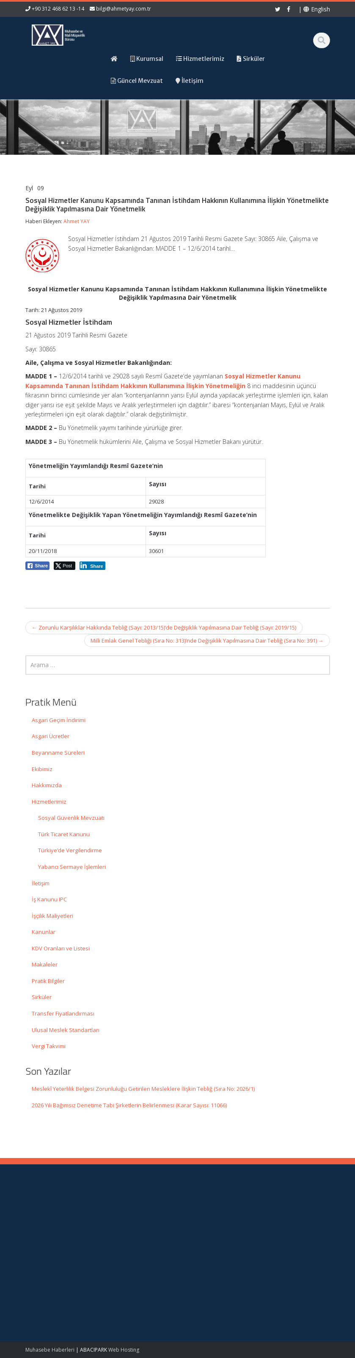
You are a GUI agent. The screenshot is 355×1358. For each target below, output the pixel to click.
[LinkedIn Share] (92, 565)
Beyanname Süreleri (58, 752)
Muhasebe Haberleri (49, 1349)
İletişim (41, 883)
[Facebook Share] (37, 565)
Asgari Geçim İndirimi (58, 720)
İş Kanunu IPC (49, 899)
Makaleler (45, 964)
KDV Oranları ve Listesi (61, 948)
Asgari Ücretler (50, 736)
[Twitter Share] (64, 565)
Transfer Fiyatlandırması (63, 1013)
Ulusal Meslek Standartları (65, 1030)
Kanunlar (43, 932)
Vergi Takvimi (49, 1046)
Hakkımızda (47, 785)
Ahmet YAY (76, 221)
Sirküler (42, 997)
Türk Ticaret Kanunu (64, 834)
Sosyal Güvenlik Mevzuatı (71, 817)
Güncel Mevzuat (216, 1234)
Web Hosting (123, 1349)
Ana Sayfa (208, 1211)
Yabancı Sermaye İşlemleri (72, 867)
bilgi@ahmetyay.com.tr (123, 8)
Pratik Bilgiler (48, 981)
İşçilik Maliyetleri (52, 916)
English (316, 9)
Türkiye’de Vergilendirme (70, 850)
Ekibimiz (42, 769)
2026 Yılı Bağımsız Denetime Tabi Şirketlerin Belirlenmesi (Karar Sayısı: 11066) (129, 1105)
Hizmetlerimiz (49, 801)
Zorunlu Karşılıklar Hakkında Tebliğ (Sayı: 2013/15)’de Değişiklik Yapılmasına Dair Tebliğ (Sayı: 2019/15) (164, 627)
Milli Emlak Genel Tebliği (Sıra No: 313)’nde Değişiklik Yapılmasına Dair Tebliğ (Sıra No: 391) (207, 640)
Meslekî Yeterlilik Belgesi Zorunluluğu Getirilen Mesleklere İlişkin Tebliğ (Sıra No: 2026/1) (143, 1088)
